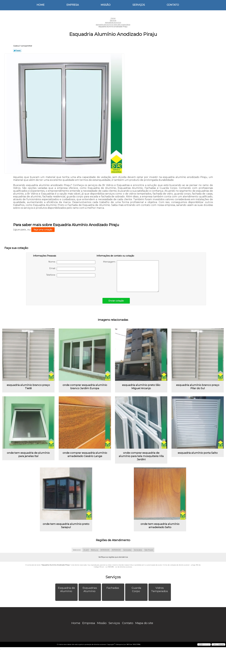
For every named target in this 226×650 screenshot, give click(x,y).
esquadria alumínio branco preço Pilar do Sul (197, 386)
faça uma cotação (43, 229)
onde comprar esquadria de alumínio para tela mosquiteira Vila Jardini (141, 456)
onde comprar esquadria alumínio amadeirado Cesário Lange (85, 454)
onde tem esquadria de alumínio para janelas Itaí (28, 454)
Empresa (72, 4)
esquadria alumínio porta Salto (198, 452)
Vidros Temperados (159, 589)
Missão (106, 4)
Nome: (71, 262)
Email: (72, 269)
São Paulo (148, 550)
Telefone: (70, 275)
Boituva (94, 550)
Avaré (86, 550)
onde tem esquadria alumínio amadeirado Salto (160, 525)
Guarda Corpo (136, 589)
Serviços (138, 4)
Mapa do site (144, 623)
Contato (173, 4)
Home (41, 4)
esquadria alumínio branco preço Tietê (28, 386)
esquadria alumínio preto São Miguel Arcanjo (141, 386)
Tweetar (17, 50)
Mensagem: (131, 276)
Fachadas (113, 587)
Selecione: (77, 550)
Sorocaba (127, 550)
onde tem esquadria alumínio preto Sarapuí (66, 525)
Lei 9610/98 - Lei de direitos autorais (118, 567)
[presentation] (52, 286)
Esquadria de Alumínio (66, 589)
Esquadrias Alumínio (90, 589)
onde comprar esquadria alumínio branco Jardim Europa (85, 386)
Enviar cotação (116, 300)
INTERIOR (105, 550)
